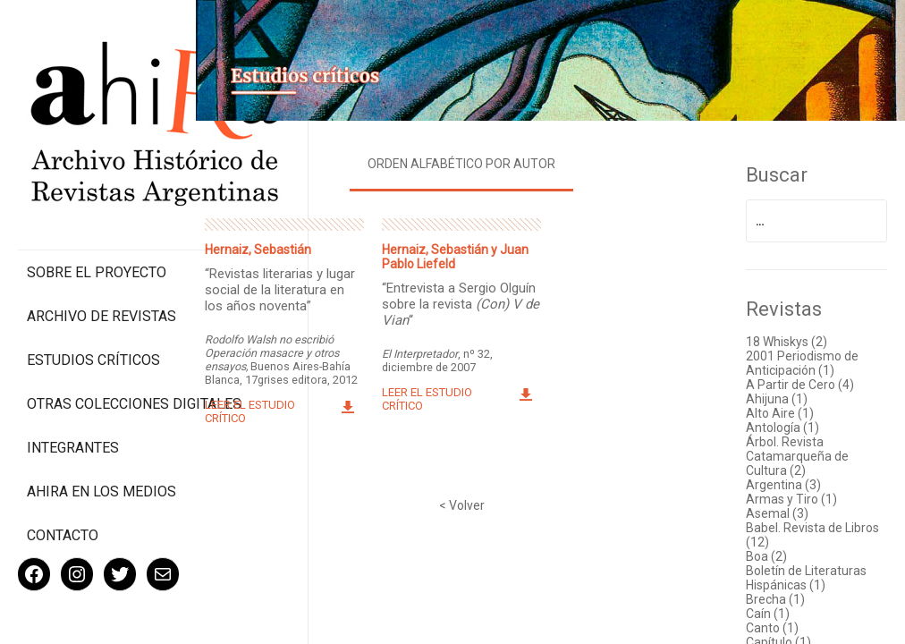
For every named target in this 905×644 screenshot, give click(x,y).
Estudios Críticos (93, 284)
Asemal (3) (784, 508)
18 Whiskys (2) (793, 336)
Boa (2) (773, 551)
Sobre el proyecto (96, 197)
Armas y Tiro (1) (798, 494)
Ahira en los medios (101, 433)
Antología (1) (789, 422)
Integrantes (73, 389)
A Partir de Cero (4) (807, 379)
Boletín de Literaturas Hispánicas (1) (813, 572)
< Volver (479, 500)
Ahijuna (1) (784, 393)
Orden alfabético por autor (479, 158)
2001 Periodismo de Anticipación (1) (809, 357)
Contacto (62, 477)
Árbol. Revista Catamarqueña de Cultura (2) (804, 450)
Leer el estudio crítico (278, 419)
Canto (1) (779, 622)
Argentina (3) (790, 479)
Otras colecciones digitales (98, 337)
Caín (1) (775, 608)
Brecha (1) (782, 594)
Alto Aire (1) (787, 408)
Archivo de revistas (101, 241)
